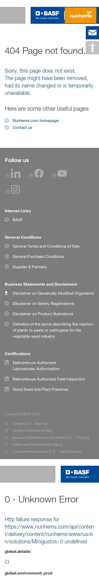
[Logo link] (47, 15)
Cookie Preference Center (30, 452)
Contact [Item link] (18, 424)
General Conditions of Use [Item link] (31, 430)
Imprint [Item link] (40, 424)
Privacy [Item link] (81, 438)
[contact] (92, 32)
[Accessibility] (92, 47)
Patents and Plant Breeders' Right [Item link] (36, 444)
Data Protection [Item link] (71, 452)
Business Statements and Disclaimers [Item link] (38, 438)
